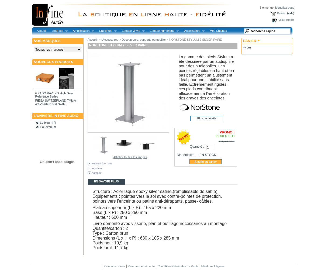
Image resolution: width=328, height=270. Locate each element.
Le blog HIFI (48, 122)
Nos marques (47, 41)
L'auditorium (48, 127)
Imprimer (97, 168)
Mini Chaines (218, 30)
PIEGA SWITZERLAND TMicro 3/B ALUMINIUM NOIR (55, 102)
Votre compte (286, 19)
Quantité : (197, 146)
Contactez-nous (114, 266)
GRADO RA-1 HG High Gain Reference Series (54, 95)
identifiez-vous (284, 7)
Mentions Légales (213, 266)
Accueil (41, 30)
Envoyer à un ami (102, 163)
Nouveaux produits (53, 62)
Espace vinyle (131, 31)
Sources (58, 31)
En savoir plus (106, 181)
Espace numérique (163, 31)
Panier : (281, 13)
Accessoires (193, 31)
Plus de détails (206, 118)
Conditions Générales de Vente (177, 266)
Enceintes (106, 31)
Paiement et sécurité (141, 266)
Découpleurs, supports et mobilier (144, 39)
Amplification (82, 31)
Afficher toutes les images (130, 157)
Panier (249, 41)
